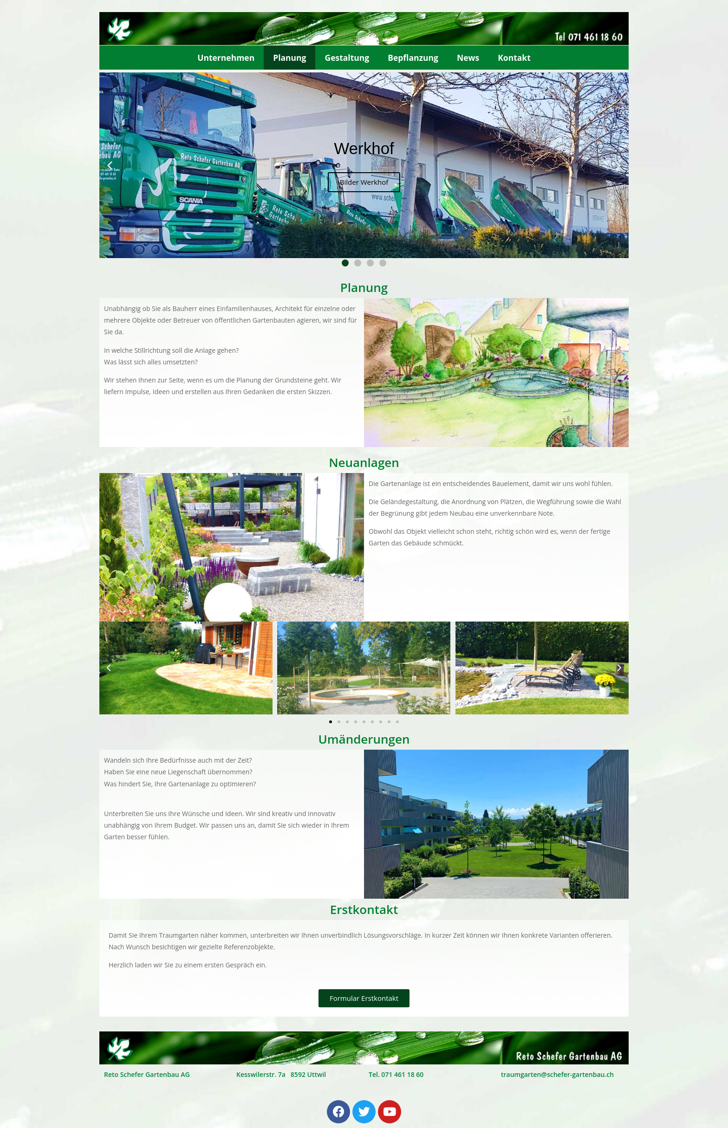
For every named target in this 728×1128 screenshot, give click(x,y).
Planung (289, 57)
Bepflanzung (413, 57)
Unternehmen (225, 57)
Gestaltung (347, 57)
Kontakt (514, 57)
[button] (345, 262)
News (468, 57)
